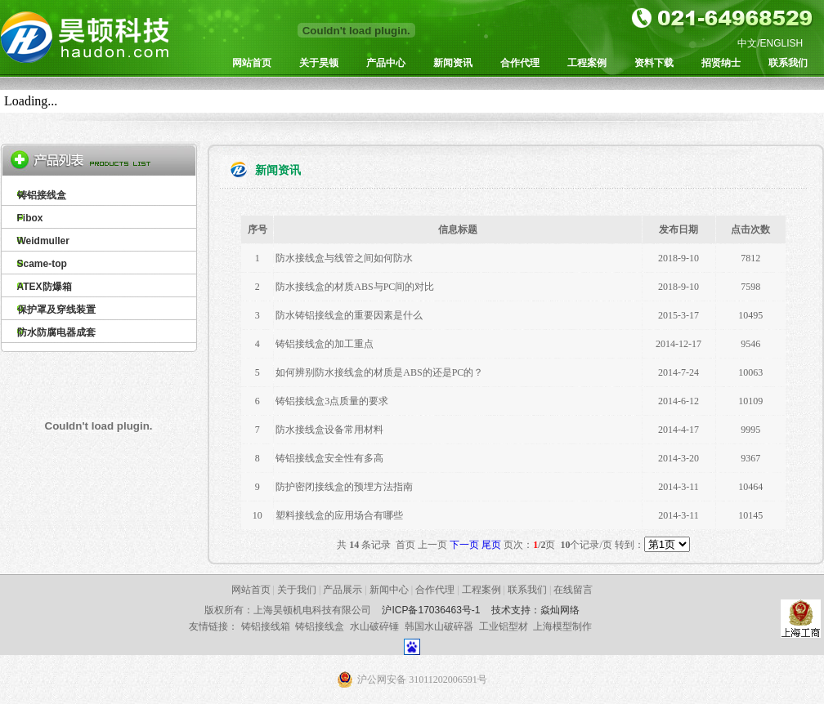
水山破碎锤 (374, 626)
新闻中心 (389, 589)
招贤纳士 (721, 63)
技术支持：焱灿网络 (535, 610)
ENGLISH (782, 43)
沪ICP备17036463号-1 (431, 610)
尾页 (491, 544)
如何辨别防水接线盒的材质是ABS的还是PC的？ (379, 372)
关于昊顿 (318, 63)
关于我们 (296, 589)
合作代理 (520, 63)
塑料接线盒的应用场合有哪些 (339, 515)
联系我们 (788, 63)
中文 (747, 43)
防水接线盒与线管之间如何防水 (344, 258)
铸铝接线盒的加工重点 (324, 344)
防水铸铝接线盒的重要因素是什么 (349, 315)
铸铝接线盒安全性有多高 (329, 458)
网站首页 (251, 63)
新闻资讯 (452, 63)
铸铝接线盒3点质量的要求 (331, 401)
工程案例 (587, 63)
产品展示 (342, 589)
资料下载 (654, 63)
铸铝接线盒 (319, 626)
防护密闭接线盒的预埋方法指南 (344, 486)
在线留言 (573, 589)
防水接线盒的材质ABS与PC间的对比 (354, 286)
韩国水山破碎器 (439, 626)
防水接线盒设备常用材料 (329, 429)
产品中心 (385, 63)
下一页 (464, 544)
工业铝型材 (503, 626)
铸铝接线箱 (265, 626)
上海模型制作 (562, 626)
